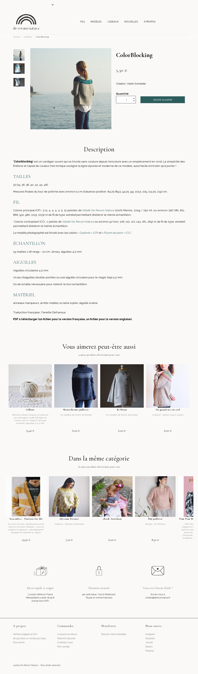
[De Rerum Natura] (26, 22)
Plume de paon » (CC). (117, 232)
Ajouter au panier (162, 99)
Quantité (122, 93)
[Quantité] (126, 99)
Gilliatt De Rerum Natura (98, 210)
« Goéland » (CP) (87, 232)
